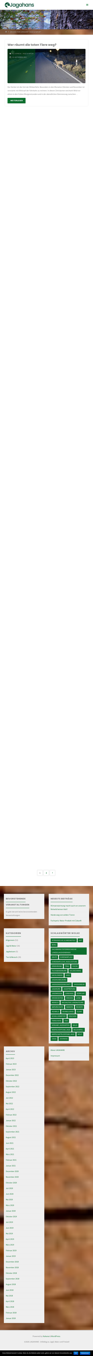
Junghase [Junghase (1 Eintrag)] (69, 993)
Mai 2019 (9, 1233)
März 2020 (10, 1205)
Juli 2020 (9, 1188)
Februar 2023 (11, 1064)
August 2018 (11, 1284)
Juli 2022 (9, 1098)
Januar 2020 (11, 1210)
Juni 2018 (10, 1289)
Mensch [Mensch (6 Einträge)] (55, 1002)
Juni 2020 (10, 1194)
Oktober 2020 (11, 1182)
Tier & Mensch (12, 957)
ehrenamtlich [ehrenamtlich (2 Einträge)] (66, 957)
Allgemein (16, 53)
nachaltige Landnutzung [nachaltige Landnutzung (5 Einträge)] (72, 1002)
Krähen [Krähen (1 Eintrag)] (69, 998)
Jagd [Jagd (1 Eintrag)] (68, 975)
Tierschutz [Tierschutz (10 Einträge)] (56, 1021)
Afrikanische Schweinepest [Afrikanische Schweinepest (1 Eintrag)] (64, 940)
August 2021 (11, 1137)
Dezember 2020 (12, 1171)
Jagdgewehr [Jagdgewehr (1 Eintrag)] (79, 984)
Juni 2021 (10, 1143)
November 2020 (12, 1177)
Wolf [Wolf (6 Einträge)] (80, 1034)
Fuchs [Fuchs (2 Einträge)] (75, 966)
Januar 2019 (11, 1256)
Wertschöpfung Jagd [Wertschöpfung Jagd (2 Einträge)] (61, 1030)
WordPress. (56, 1336)
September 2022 (12, 1086)
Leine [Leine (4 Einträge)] (78, 998)
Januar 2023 (11, 1069)
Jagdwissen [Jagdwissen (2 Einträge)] (57, 993)
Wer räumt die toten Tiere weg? (33, 45)
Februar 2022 (11, 1114)
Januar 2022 (11, 1120)
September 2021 (12, 1131)
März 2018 (10, 1306)
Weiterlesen (85, 1353)
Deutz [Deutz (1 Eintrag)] (54, 957)
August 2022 (11, 1092)
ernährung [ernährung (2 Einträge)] (57, 966)
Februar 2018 (11, 1312)
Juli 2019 (9, 1222)
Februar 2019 (11, 1250)
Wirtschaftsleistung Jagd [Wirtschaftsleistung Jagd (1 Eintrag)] (63, 1034)
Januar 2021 (11, 1165)
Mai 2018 (9, 1295)
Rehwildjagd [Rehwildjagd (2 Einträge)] (68, 1011)
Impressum (55, 1055)
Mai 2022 (9, 1103)
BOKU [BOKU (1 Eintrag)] (54, 945)
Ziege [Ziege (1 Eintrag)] (54, 1039)
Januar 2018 (11, 1318)
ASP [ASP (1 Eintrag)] (80, 940)
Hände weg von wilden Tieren (63, 915)
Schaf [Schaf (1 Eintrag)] (79, 1011)
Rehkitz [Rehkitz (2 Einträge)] (79, 1007)
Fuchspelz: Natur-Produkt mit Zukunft (66, 920)
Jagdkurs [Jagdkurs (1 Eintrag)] (56, 989)
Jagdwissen (11, 951)
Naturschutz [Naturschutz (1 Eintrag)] (57, 1007)
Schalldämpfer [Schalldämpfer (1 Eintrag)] (59, 1016)
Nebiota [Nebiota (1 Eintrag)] (69, 1007)
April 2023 (10, 1058)
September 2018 (12, 1278)
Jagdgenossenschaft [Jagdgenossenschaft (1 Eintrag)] (61, 984)
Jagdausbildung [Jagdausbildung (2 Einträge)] (59, 980)
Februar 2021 (11, 1160)
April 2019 (10, 1239)
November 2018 (12, 1267)
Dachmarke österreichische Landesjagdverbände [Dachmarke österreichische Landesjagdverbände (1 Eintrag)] (64, 951)
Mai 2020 (9, 1199)
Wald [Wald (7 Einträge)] (75, 1025)
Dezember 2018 (12, 1261)
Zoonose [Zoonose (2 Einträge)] (64, 1039)
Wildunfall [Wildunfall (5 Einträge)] (79, 1030)
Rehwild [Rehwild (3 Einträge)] (55, 1011)
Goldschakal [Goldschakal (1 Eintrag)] (75, 971)
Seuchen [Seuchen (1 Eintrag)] (72, 1016)
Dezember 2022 (12, 1075)
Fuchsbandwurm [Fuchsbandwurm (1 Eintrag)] (59, 971)
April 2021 (10, 1148)
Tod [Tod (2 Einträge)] (66, 1021)
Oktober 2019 (11, 1216)
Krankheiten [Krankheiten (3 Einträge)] (57, 998)
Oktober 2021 (11, 1126)
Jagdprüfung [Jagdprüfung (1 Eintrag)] (69, 989)
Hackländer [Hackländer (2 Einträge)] (57, 975)
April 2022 (10, 1109)
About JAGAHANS (58, 1050)
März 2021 (10, 1154)
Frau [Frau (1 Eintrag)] (67, 966)
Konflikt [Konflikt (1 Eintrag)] (81, 993)
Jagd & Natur (27, 53)
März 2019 (10, 1244)
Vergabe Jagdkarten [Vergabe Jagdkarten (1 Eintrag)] (61, 1025)
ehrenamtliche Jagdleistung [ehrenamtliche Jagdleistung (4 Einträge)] (64, 962)
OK (76, 1353)
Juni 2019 (10, 1227)
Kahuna (46, 1336)
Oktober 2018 (11, 1272)
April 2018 (10, 1301)
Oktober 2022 (11, 1081)
